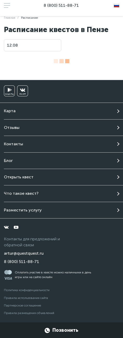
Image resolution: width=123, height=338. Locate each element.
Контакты (13, 143)
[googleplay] (9, 90)
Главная (9, 18)
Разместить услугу (23, 210)
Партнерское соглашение (22, 305)
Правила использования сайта (26, 298)
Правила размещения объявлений (29, 313)
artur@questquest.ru (24, 253)
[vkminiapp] (22, 90)
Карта (10, 110)
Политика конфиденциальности (27, 290)
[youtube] (16, 227)
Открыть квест (18, 176)
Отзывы (11, 127)
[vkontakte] (6, 227)
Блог (8, 160)
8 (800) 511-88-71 (61, 5)
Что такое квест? (21, 193)
